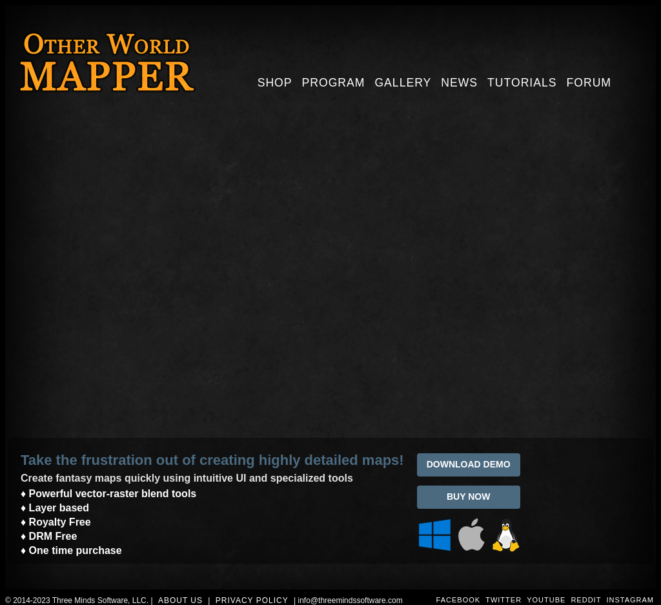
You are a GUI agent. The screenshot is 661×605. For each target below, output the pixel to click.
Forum (589, 82)
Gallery (402, 82)
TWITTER (503, 600)
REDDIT (586, 600)
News (459, 82)
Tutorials (521, 82)
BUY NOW (468, 496)
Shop (275, 82)
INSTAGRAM (630, 600)
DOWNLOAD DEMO (469, 464)
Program (333, 82)
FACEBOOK (458, 600)
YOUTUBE (546, 600)
